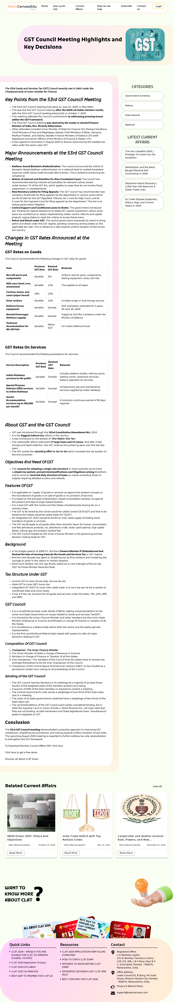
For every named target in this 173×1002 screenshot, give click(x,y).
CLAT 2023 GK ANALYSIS (24, 971)
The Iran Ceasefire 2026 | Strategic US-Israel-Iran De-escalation (140, 154)
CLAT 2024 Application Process (28, 962)
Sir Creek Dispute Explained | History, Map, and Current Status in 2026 (141, 202)
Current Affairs (80, 8)
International (132, 115)
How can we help (104, 8)
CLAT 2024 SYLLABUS (23, 967)
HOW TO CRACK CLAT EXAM (77, 959)
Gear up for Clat (59, 8)
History (129, 105)
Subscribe (126, 6)
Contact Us (141, 8)
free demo (31, 752)
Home (44, 6)
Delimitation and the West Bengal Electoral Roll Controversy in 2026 (140, 170)
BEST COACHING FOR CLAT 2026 (80, 979)
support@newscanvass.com (132, 992)
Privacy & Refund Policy (130, 986)
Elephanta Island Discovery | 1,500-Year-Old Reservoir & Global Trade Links (141, 186)
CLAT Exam (32, 759)
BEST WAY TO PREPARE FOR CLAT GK (32, 976)
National (130, 125)
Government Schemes (137, 96)
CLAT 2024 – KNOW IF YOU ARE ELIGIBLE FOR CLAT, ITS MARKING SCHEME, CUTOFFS (29, 955)
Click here (57, 746)
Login (159, 6)
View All (157, 786)
